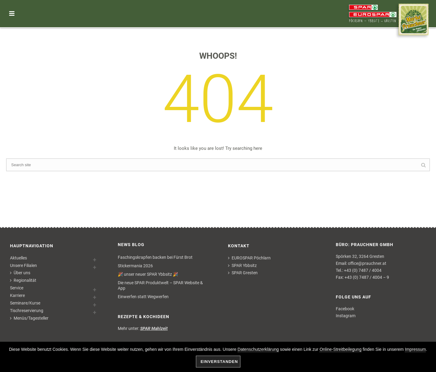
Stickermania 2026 (135, 265)
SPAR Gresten (243, 272)
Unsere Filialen (23, 265)
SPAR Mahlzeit (154, 328)
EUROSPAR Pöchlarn (249, 257)
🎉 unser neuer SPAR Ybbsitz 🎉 (148, 274)
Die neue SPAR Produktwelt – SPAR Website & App (160, 285)
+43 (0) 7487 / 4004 (363, 270)
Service (16, 287)
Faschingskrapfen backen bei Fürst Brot (155, 257)
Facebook (345, 308)
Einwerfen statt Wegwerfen (143, 296)
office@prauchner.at (367, 263)
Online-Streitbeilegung (340, 349)
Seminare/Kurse (25, 303)
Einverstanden (219, 361)
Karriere (17, 295)
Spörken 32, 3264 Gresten (360, 256)
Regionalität (23, 280)
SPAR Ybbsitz (242, 265)
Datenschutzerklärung (258, 349)
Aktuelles (18, 257)
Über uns (20, 272)
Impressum (415, 349)
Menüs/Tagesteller (29, 318)
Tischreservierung (26, 310)
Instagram (345, 315)
